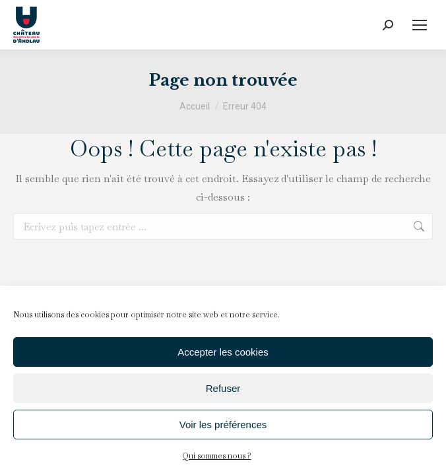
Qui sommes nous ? (216, 456)
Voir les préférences (223, 424)
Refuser (223, 388)
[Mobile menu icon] (419, 25)
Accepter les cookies (223, 352)
